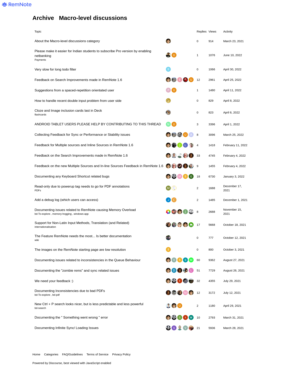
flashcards (40, 114)
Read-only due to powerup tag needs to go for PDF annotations (82, 186)
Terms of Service (97, 354)
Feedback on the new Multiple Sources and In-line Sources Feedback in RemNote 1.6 (99, 166)
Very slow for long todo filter (55, 69)
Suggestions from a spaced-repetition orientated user (74, 90)
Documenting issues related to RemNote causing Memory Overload (85, 210)
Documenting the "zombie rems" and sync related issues (77, 270)
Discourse (55, 363)
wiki (37, 240)
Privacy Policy (121, 354)
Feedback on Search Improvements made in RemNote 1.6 (78, 80)
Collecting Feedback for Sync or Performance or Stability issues (82, 135)
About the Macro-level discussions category (67, 41)
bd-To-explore (42, 213)
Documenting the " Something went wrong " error (71, 317)
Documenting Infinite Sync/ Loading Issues (66, 328)
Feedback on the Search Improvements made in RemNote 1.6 (81, 155)
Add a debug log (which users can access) (66, 200)
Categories (51, 354)
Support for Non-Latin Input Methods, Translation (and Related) (82, 223)
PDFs (38, 190)
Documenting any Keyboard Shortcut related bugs (72, 176)
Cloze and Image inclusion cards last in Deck (68, 110)
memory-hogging (62, 213)
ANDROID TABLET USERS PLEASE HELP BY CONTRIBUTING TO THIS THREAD (98, 124)
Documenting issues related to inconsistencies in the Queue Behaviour (88, 260)
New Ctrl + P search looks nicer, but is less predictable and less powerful (89, 304)
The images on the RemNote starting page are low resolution (80, 250)
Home (36, 354)
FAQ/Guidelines (72, 354)
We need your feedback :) (54, 281)
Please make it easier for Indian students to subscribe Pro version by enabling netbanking (93, 53)
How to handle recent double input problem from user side (78, 101)
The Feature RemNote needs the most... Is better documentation (83, 236)
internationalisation (45, 226)
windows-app (81, 213)
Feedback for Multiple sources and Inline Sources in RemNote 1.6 (84, 145)
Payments (40, 59)
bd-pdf (56, 294)
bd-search (40, 308)
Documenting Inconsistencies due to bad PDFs (70, 291)
